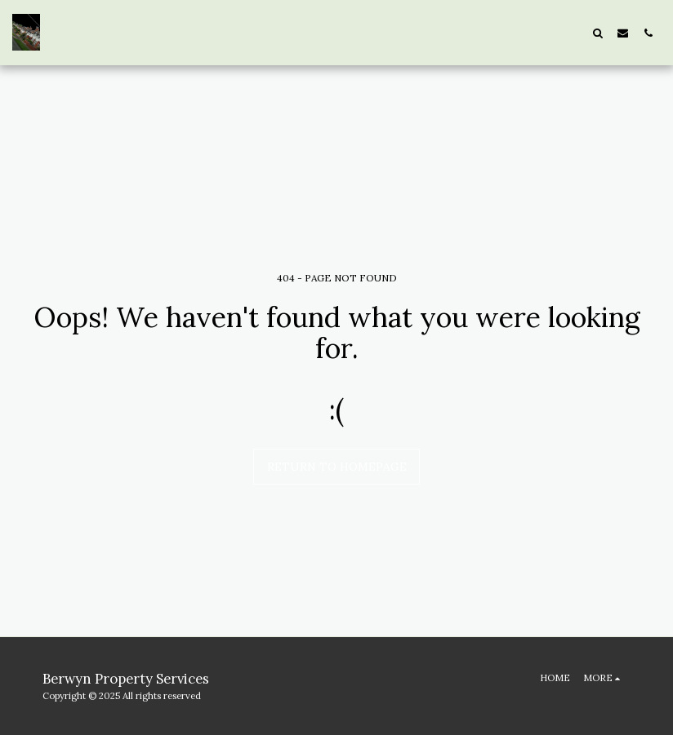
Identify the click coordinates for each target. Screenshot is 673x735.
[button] (597, 32)
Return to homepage (337, 466)
